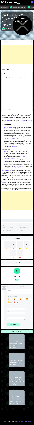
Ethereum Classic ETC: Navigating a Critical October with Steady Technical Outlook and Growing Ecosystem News (16, 399)
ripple (3, 216)
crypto (14, 119)
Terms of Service (24, 421)
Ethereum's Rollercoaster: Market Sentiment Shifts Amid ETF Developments (8, 228)
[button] (2, 2)
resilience (7, 120)
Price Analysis (5, 170)
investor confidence (22, 181)
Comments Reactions (12, 296)
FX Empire (23, 120)
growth (20, 166)
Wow (30, 299)
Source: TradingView (7, 109)
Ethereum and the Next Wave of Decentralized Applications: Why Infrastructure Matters (15, 363)
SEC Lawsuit (7, 127)
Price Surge (7, 152)
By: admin (8, 28)
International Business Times (11, 138)
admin (17, 276)
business (16, 166)
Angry (17, 302)
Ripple (28, 129)
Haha (23, 299)
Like (11, 299)
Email (8, 311)
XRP (4, 76)
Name (8, 307)
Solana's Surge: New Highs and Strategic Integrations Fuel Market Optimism (25, 228)
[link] (31, 42)
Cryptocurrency (5, 13)
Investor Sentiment (9, 160)
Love (17, 299)
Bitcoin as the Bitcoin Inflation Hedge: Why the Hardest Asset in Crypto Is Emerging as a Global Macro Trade (16, 381)
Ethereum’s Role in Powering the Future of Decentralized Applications (15, 344)
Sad (11, 302)
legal (14, 117)
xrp (7, 216)
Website (9, 316)
